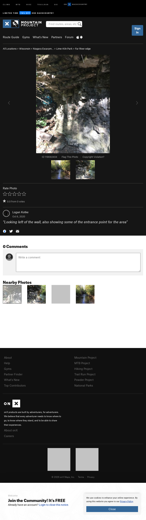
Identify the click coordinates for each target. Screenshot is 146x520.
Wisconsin (24, 48)
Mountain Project (85, 357)
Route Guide (11, 37)
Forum (69, 37)
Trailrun (42, 4)
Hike (29, 4)
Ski (56, 4)
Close (112, 509)
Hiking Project (83, 368)
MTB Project (82, 363)
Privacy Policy (126, 501)
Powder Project (84, 379)
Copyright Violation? (93, 156)
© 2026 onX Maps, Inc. (63, 477)
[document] (112, 504)
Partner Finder (13, 374)
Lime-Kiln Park (64, 48)
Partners (56, 37)
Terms (81, 477)
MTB (18, 4)
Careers (9, 436)
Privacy (90, 477)
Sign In (137, 30)
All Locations (10, 48)
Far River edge (83, 48)
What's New (40, 37)
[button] (4, 231)
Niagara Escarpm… (43, 48)
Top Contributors (15, 385)
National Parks (83, 385)
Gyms (26, 37)
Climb (6, 4)
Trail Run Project (84, 374)
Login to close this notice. (54, 504)
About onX (11, 430)
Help (7, 363)
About (8, 357)
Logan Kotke (20, 212)
